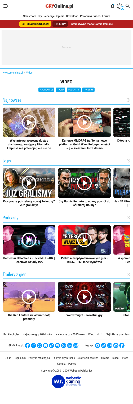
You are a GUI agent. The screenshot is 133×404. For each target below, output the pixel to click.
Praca (125, 357)
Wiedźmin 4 (95, 334)
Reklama (104, 357)
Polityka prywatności (63, 357)
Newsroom (29, 16)
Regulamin (20, 357)
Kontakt (61, 363)
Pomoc (72, 363)
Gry (40, 16)
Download (72, 16)
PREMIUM (60, 24)
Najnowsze (46, 89)
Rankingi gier (11, 334)
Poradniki (86, 16)
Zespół (115, 357)
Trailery (88, 89)
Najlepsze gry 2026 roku (37, 334)
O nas (8, 357)
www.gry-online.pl (13, 72)
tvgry (60, 89)
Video (97, 16)
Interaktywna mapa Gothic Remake (91, 24)
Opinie (60, 16)
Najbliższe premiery (118, 334)
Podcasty (73, 89)
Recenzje (49, 16)
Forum (106, 16)
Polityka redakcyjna (39, 357)
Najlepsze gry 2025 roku (70, 334)
